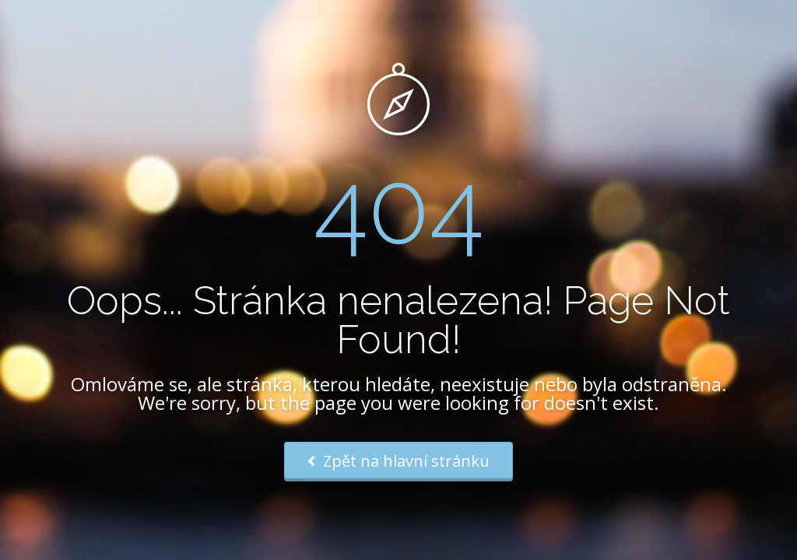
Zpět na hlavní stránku (398, 460)
